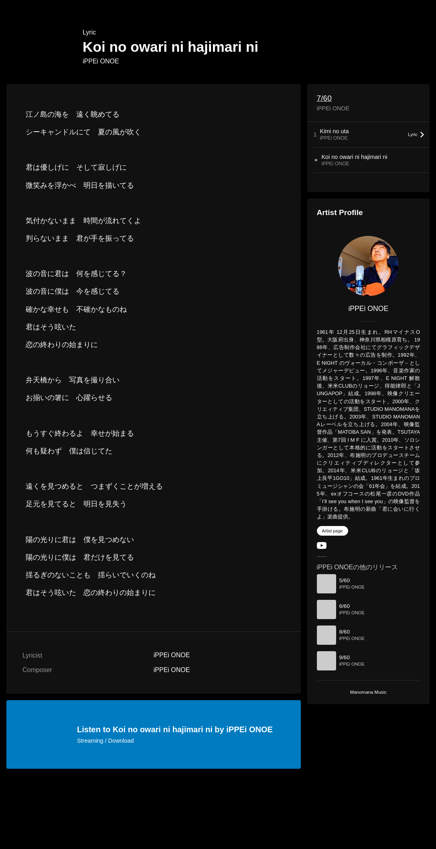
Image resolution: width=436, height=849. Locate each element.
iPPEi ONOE (101, 61)
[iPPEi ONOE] (368, 266)
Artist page (332, 530)
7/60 (324, 98)
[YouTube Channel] (321, 547)
